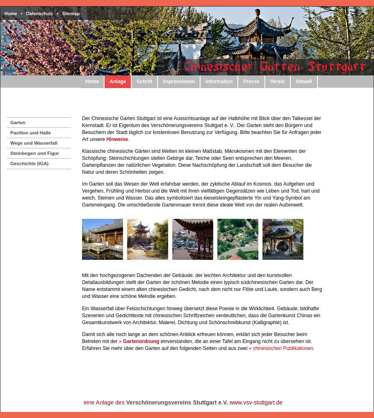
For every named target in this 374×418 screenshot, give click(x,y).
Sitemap (71, 13)
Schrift (144, 81)
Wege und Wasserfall (33, 143)
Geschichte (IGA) (29, 163)
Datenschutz (39, 13)
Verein (277, 81)
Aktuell (304, 81)
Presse (251, 81)
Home (11, 13)
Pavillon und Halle (30, 132)
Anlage (117, 81)
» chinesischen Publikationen (281, 348)
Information (219, 81)
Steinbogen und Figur (34, 153)
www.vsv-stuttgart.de (256, 402)
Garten (17, 122)
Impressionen (179, 81)
